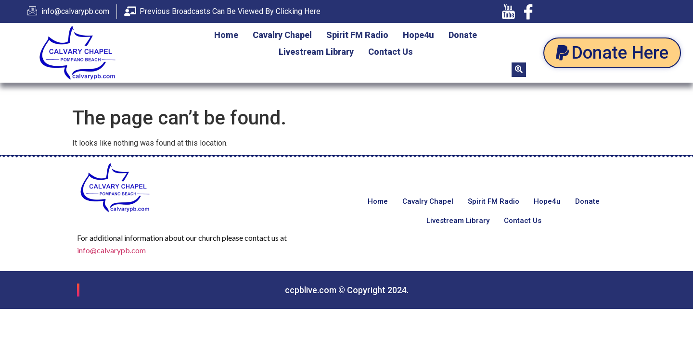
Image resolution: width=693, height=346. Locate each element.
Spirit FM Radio (357, 35)
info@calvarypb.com (111, 250)
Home (226, 35)
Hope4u (418, 35)
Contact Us (390, 52)
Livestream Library (316, 52)
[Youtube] (508, 11)
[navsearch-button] (519, 69)
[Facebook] (528, 11)
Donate (463, 35)
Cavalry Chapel (282, 35)
